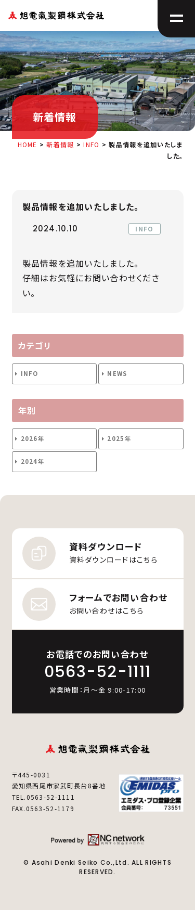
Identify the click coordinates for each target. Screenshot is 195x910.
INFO (29, 373)
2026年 (32, 438)
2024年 (32, 461)
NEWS (117, 373)
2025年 (119, 438)
